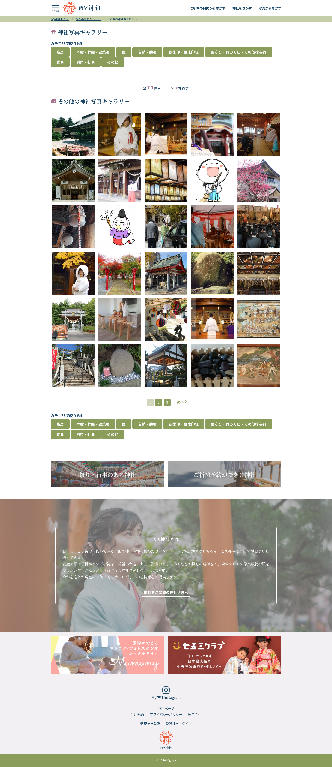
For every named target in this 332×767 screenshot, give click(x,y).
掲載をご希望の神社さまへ (166, 592)
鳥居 (60, 52)
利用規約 (137, 714)
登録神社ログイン (179, 723)
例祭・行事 (85, 62)
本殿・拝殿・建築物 (93, 52)
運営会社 (194, 714)
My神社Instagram (166, 693)
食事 (60, 62)
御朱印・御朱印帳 (184, 52)
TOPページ (166, 708)
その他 (112, 62)
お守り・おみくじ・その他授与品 (238, 52)
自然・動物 (147, 52)
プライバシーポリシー (166, 714)
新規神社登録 (150, 723)
